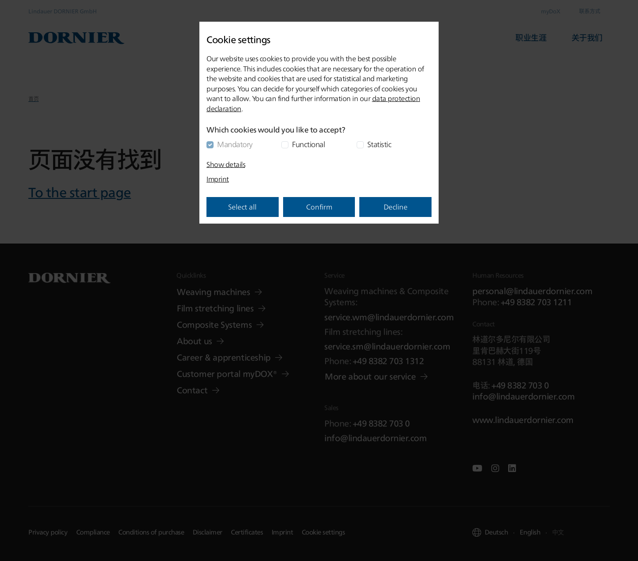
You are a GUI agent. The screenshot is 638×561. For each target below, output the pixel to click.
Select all (242, 206)
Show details (225, 164)
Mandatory (235, 144)
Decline (396, 206)
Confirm (319, 206)
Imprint (217, 178)
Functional (308, 144)
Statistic (379, 144)
